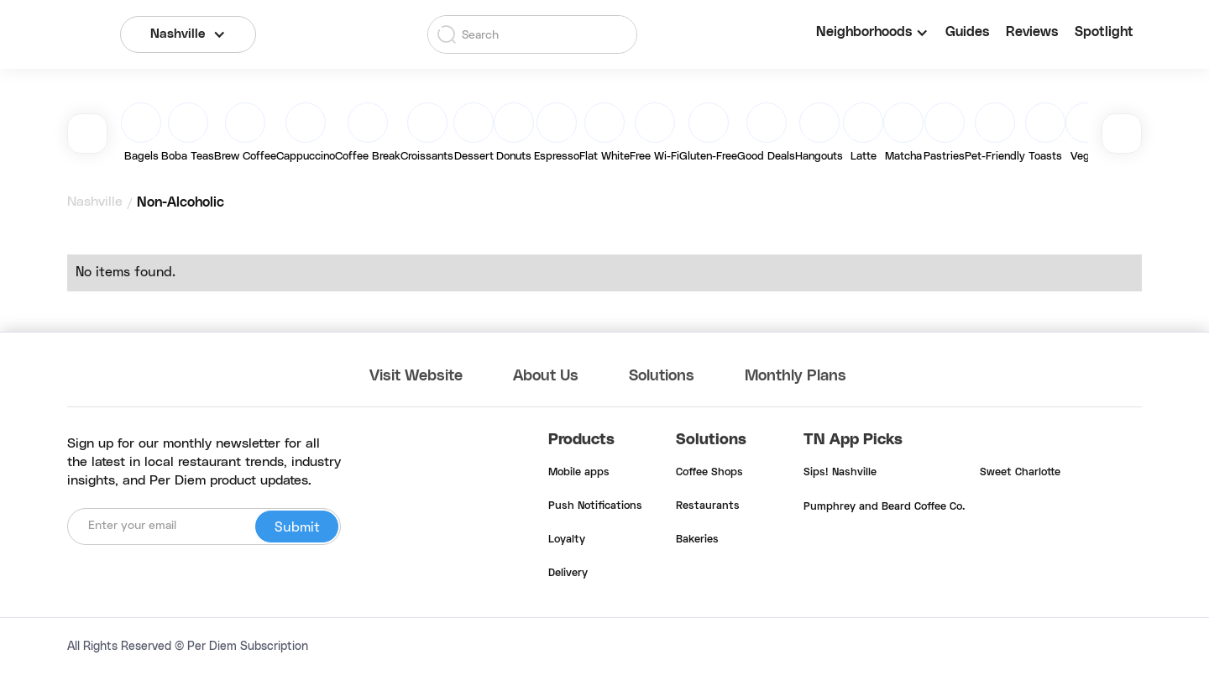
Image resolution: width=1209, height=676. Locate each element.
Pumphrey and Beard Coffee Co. (884, 507)
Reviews (1032, 32)
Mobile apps (579, 473)
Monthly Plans (795, 376)
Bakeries (697, 540)
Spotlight (1104, 32)
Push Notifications (595, 506)
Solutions (661, 376)
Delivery (568, 574)
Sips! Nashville (840, 473)
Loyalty (566, 540)
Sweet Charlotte (1020, 473)
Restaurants (708, 506)
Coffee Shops (709, 473)
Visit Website (416, 376)
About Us (545, 376)
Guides (967, 32)
